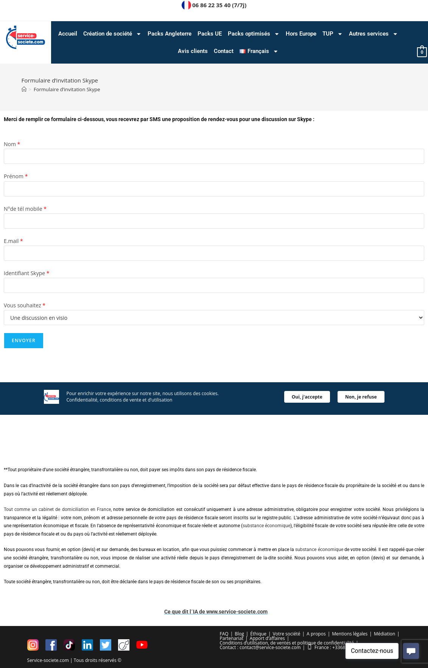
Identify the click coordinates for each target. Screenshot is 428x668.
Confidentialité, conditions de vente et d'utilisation (120, 384)
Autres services (373, 33)
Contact (223, 51)
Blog (239, 633)
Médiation (384, 633)
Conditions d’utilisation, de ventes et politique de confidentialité (287, 642)
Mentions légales (349, 633)
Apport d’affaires (267, 638)
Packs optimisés (254, 33)
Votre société (286, 633)
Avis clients (193, 51)
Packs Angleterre (169, 33)
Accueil (67, 33)
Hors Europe (301, 33)
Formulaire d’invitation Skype (67, 89)
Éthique (258, 633)
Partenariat (232, 638)
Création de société (112, 33)
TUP (332, 33)
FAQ (224, 633)
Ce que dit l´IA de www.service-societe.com (216, 612)
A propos (316, 633)
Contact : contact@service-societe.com (260, 647)
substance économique (266, 525)
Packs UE (210, 33)
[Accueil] (24, 89)
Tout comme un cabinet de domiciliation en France (57, 509)
